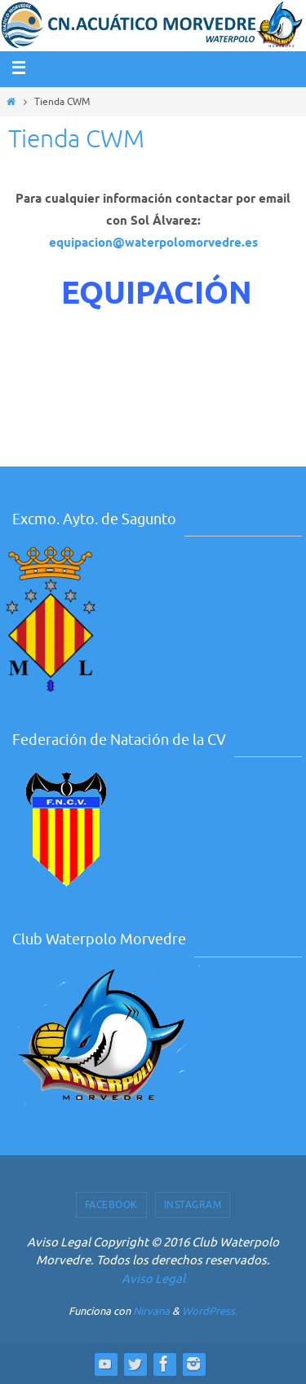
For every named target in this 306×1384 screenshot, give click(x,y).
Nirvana (151, 1311)
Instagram (193, 1204)
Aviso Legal (153, 1279)
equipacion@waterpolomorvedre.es (153, 243)
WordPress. (209, 1311)
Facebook (111, 1204)
